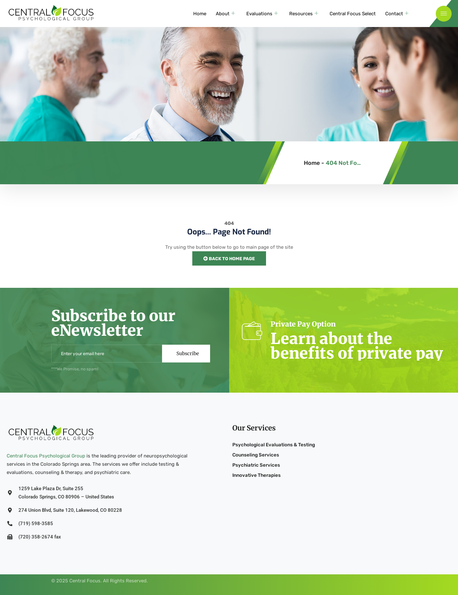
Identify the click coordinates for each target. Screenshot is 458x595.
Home (199, 16)
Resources (303, 16)
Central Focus (84, 575)
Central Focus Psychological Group (46, 456)
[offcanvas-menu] (444, 16)
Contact (396, 16)
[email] (106, 353)
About (225, 16)
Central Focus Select (353, 16)
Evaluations (262, 16)
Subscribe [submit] (187, 353)
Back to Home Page (229, 258)
